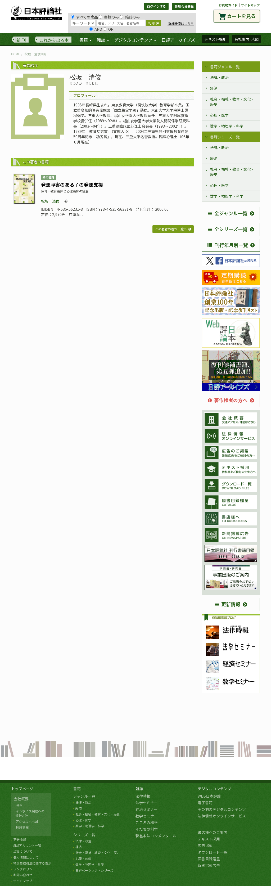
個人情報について (26, 857)
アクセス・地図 (27, 821)
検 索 (153, 23)
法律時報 (143, 796)
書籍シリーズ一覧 (225, 137)
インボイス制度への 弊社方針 (29, 813)
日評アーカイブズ (178, 40)
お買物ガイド (228, 5)
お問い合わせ (22, 874)
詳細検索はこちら (181, 23)
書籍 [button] (85, 40)
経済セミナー (147, 809)
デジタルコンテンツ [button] (135, 40)
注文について (22, 851)
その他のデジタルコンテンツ (222, 809)
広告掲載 (205, 845)
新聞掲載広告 (209, 865)
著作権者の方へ (227, 400)
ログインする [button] (156, 6)
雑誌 (139, 788)
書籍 (77, 788)
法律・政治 (219, 77)
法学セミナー (147, 802)
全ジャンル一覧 (227, 213)
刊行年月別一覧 (227, 244)
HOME (15, 54)
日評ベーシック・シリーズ (94, 870)
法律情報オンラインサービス (222, 815)
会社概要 (21, 798)
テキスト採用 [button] (215, 39)
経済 (214, 88)
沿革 (19, 805)
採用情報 (22, 827)
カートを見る (241, 15)
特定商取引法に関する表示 (32, 863)
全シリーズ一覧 (227, 229)
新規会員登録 (184, 6)
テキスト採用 (209, 839)
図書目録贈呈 (209, 858)
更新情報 (227, 604)
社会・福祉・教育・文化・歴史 (232, 101)
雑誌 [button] (103, 40)
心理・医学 (219, 115)
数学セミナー (147, 815)
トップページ (22, 788)
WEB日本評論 (209, 796)
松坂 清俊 (50, 201)
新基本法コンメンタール (156, 835)
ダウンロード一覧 (212, 852)
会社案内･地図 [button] (246, 39)
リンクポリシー (24, 869)
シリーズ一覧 (84, 834)
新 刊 (21, 40)
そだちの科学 (147, 829)
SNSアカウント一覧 (27, 845)
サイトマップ (250, 5)
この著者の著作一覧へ (171, 229)
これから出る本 (54, 40)
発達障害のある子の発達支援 (72, 184)
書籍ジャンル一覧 (225, 66)
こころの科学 (147, 822)
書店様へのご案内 (212, 832)
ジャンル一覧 (84, 796)
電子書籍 (205, 802)
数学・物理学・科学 (226, 126)
